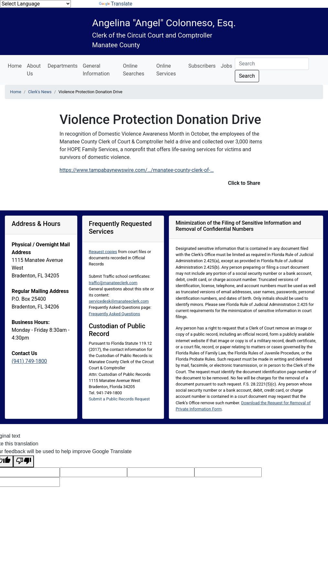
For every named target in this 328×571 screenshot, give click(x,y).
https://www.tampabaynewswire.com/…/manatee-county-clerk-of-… (137, 170)
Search (247, 76)
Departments (63, 66)
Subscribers (201, 66)
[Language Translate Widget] (35, 3)
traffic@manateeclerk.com (113, 282)
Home (15, 66)
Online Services (166, 70)
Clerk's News (40, 91)
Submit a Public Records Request (119, 399)
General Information (96, 70)
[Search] (272, 64)
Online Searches (133, 70)
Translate (115, 4)
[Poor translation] (23, 461)
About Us (34, 70)
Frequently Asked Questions (114, 313)
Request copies (103, 251)
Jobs (226, 66)
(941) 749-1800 (29, 361)
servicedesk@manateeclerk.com (119, 301)
